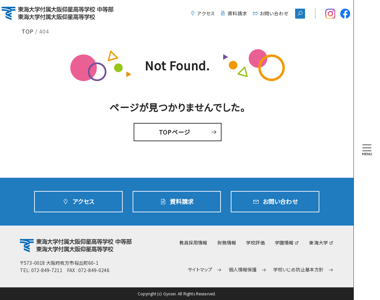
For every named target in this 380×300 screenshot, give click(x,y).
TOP (27, 31)
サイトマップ (200, 269)
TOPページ (174, 132)
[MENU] (367, 150)
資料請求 (237, 13)
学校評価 (255, 242)
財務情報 (227, 242)
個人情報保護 (243, 269)
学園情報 (284, 242)
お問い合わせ (274, 13)
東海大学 (318, 242)
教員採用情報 (193, 242)
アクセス (206, 13)
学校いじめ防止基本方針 (298, 269)
